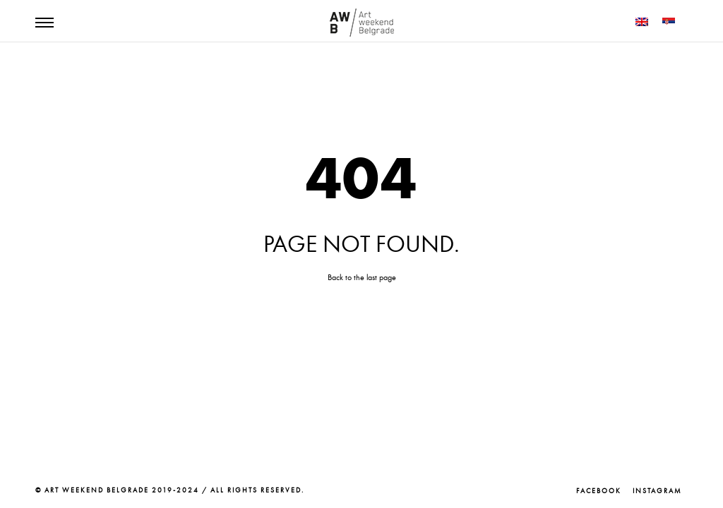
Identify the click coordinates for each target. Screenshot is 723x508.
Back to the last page (362, 277)
